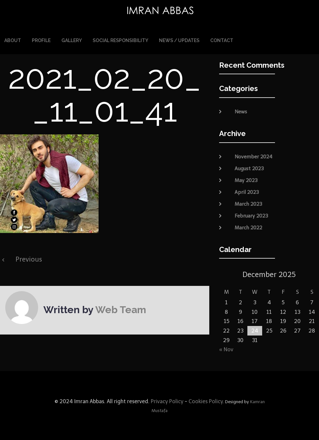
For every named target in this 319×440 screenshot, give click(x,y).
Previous (28, 259)
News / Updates (179, 40)
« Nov (226, 349)
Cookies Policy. (206, 401)
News (241, 111)
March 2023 (248, 203)
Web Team (120, 309)
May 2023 (246, 179)
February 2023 (251, 215)
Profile (41, 40)
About (12, 40)
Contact (221, 40)
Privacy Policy (166, 401)
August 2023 (249, 168)
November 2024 (253, 156)
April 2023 (247, 191)
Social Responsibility (120, 40)
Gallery (71, 40)
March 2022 (248, 227)
